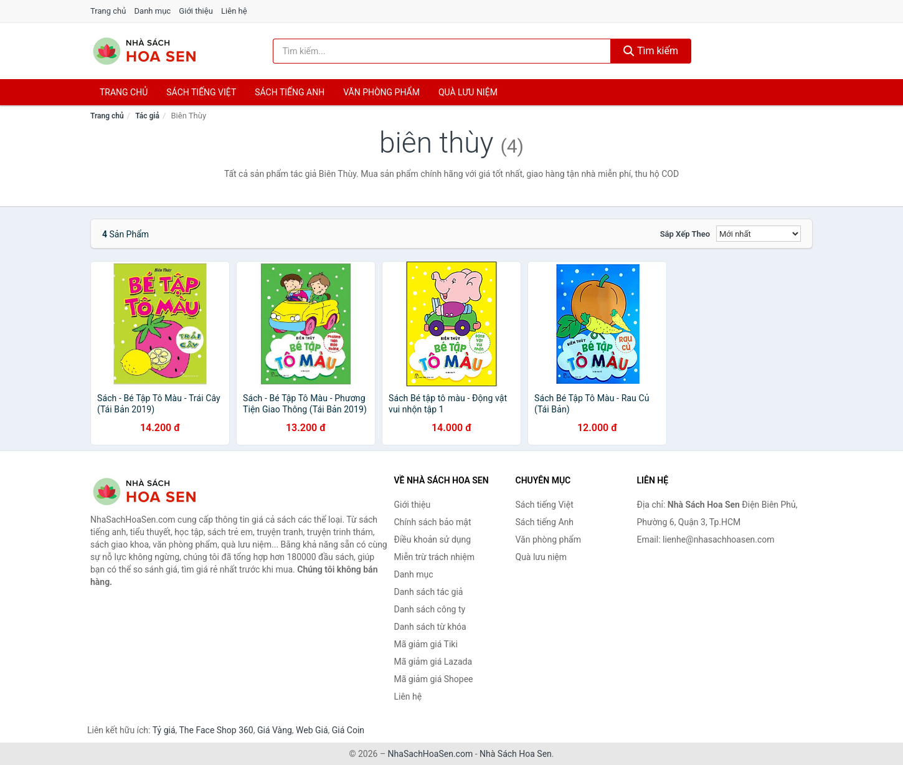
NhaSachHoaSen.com (430, 754)
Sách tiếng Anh (545, 522)
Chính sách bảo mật (432, 522)
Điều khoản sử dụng (432, 539)
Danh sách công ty (430, 609)
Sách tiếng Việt (545, 505)
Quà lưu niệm (468, 92)
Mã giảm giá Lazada (433, 662)
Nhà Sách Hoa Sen (516, 754)
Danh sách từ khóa (430, 627)
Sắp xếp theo (685, 234)
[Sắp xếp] (758, 234)
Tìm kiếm (650, 51)
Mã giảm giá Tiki (426, 644)
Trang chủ (108, 11)
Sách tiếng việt (201, 92)
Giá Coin (348, 730)
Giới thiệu (195, 11)
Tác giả (147, 116)
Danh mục (153, 11)
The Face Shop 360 (216, 730)
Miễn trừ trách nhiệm (434, 557)
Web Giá (312, 730)
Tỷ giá (164, 730)
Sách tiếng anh (289, 92)
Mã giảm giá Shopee (433, 679)
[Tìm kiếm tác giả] (442, 51)
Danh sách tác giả (428, 592)
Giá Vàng (274, 730)
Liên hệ (234, 11)
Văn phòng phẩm (381, 92)
